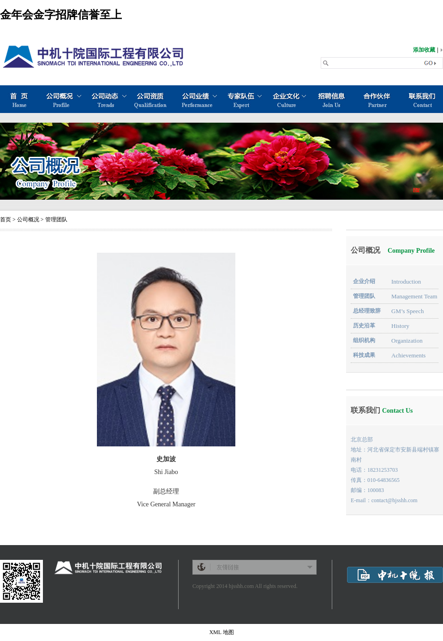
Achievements (405, 355)
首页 (5, 219)
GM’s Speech (404, 311)
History (397, 325)
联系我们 (382, 410)
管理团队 (56, 219)
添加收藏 (424, 50)
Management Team (411, 296)
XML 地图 (221, 632)
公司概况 (28, 219)
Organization (404, 340)
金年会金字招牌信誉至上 (61, 15)
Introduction (403, 281)
